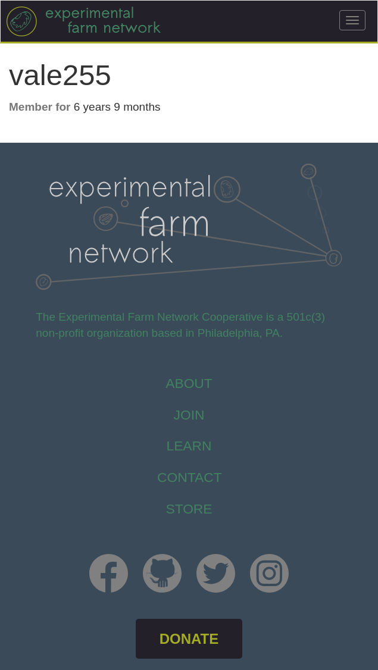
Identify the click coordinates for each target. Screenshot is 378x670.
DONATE (189, 639)
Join (189, 414)
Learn (188, 445)
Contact (189, 477)
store (188, 508)
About (189, 383)
